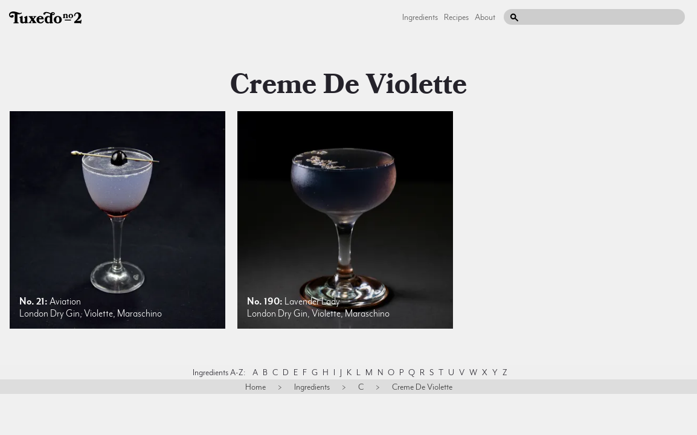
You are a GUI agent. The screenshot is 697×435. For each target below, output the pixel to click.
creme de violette (348, 85)
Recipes (456, 17)
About (485, 17)
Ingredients (420, 17)
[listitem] (117, 220)
